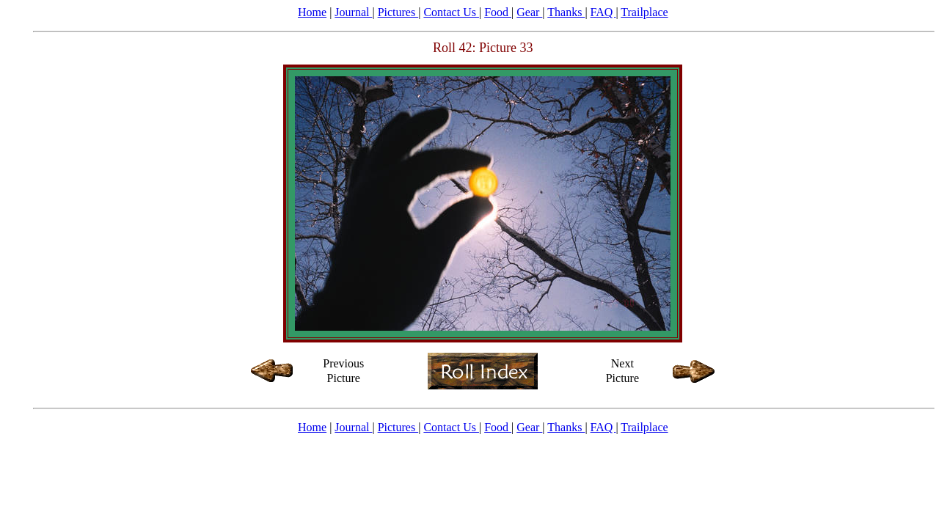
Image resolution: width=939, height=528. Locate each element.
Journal (353, 12)
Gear (529, 12)
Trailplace (644, 12)
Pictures (398, 12)
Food (497, 12)
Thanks (566, 12)
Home (312, 12)
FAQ (603, 12)
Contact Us (451, 12)
